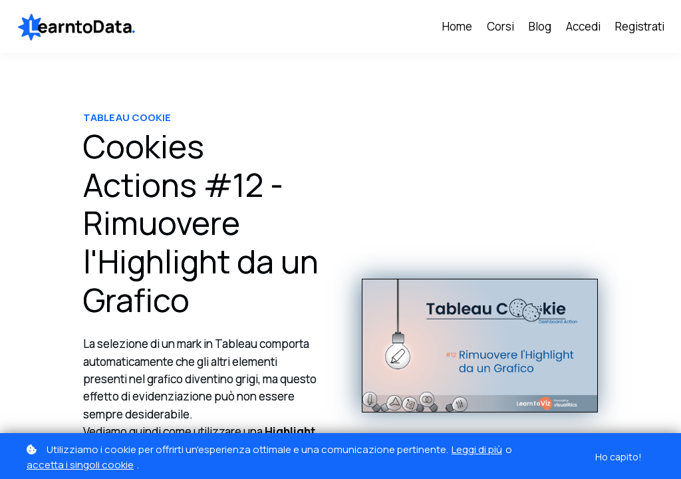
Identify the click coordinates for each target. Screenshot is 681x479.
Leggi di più (477, 449)
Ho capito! (618, 456)
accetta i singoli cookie (80, 465)
